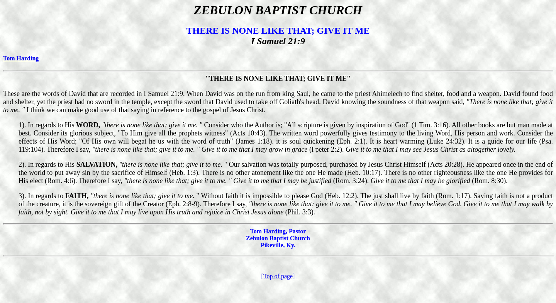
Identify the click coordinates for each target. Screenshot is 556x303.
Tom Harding (21, 58)
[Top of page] (278, 276)
